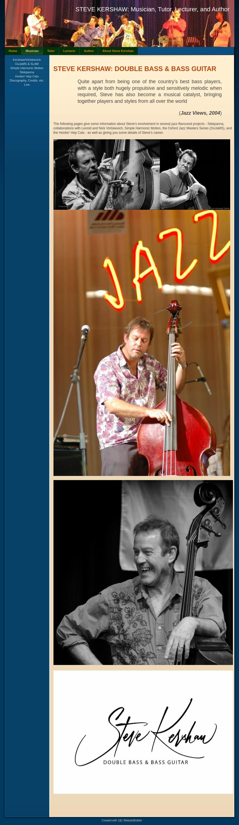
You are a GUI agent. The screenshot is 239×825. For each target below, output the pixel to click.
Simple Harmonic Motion (27, 68)
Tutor (51, 51)
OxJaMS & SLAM (27, 64)
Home (13, 51)
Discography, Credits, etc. (27, 80)
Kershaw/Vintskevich (27, 59)
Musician (32, 51)
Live (26, 84)
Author (89, 51)
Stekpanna (27, 72)
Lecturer (69, 51)
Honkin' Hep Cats (27, 76)
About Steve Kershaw (118, 51)
